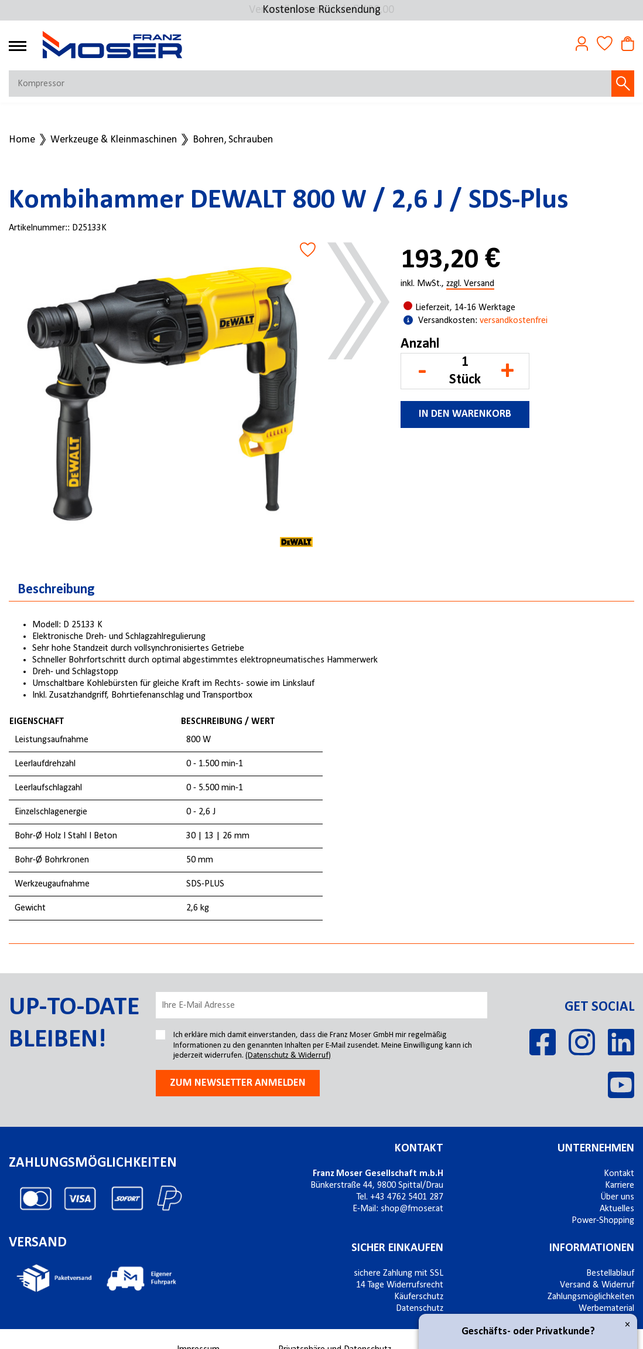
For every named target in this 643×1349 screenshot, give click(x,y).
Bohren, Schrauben (233, 140)
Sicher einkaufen (397, 1248)
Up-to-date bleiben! (74, 1024)
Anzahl (420, 344)
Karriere (619, 1185)
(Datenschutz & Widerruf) (288, 1055)
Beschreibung (56, 590)
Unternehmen (596, 1148)
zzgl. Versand (470, 284)
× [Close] (627, 1324)
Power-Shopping (603, 1220)
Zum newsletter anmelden (238, 1083)
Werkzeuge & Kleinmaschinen (113, 140)
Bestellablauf (610, 1273)
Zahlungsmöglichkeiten (591, 1297)
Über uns (617, 1197)
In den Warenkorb (465, 414)
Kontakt (419, 1148)
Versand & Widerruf (597, 1285)
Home (22, 140)
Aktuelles (617, 1209)
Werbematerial (606, 1308)
